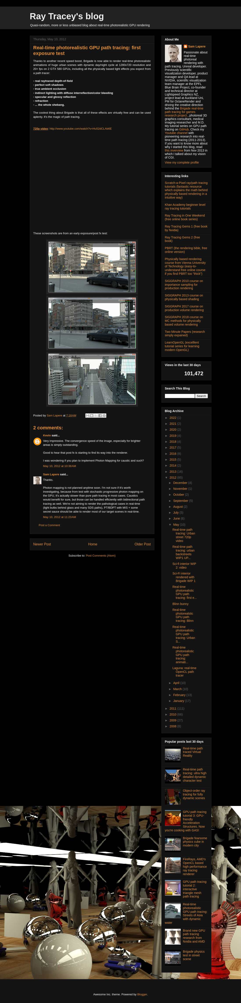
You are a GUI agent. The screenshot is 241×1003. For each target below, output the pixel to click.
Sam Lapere (51, 474)
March (178, 689)
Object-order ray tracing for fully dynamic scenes (194, 794)
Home (92, 544)
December (180, 483)
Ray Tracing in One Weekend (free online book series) (185, 217)
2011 (173, 708)
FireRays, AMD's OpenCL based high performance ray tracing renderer (195, 866)
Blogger (142, 994)
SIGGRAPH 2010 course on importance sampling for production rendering (184, 284)
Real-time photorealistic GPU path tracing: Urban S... (183, 634)
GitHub (184, 129)
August (178, 506)
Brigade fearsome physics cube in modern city (195, 841)
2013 (173, 471)
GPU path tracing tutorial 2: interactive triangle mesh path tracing (194, 889)
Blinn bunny (180, 604)
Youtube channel (176, 133)
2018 (173, 441)
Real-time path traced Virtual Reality (193, 752)
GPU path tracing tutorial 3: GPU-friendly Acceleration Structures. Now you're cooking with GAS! (186, 821)
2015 (173, 459)
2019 (173, 435)
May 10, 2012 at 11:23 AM (59, 517)
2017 (173, 447)
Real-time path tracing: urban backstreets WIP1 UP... (183, 552)
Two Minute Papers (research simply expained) (185, 333)
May (176, 524)
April (176, 683)
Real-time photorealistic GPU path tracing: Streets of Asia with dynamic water (186, 913)
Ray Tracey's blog (67, 16)
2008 (173, 726)
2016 (173, 453)
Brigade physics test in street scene (194, 955)
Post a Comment (49, 525)
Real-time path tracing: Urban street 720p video (183, 535)
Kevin (47, 435)
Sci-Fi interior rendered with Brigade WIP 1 (183, 577)
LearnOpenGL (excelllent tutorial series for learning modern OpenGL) (182, 346)
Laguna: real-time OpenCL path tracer (184, 671)
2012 (173, 477)
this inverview (174, 150)
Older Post (143, 544)
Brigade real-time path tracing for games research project (184, 112)
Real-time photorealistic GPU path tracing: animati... (183, 655)
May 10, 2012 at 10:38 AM (59, 466)
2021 (173, 423)
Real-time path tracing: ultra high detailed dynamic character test (194, 775)
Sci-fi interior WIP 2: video (184, 565)
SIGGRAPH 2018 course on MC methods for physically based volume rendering (184, 320)
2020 (173, 429)
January (179, 701)
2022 (173, 418)
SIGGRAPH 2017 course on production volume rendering (184, 308)
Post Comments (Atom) (101, 555)
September (181, 500)
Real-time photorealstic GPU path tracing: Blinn (182, 615)
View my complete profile (182, 162)
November (180, 488)
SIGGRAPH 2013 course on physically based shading (184, 297)
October (179, 494)
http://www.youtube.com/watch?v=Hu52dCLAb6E (81, 128)
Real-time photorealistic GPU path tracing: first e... (184, 592)
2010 (173, 714)
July (176, 512)
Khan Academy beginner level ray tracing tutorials (185, 206)
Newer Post (42, 544)
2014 (173, 465)
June (177, 518)
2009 (173, 720)
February (179, 695)
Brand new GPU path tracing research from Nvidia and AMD (194, 936)
